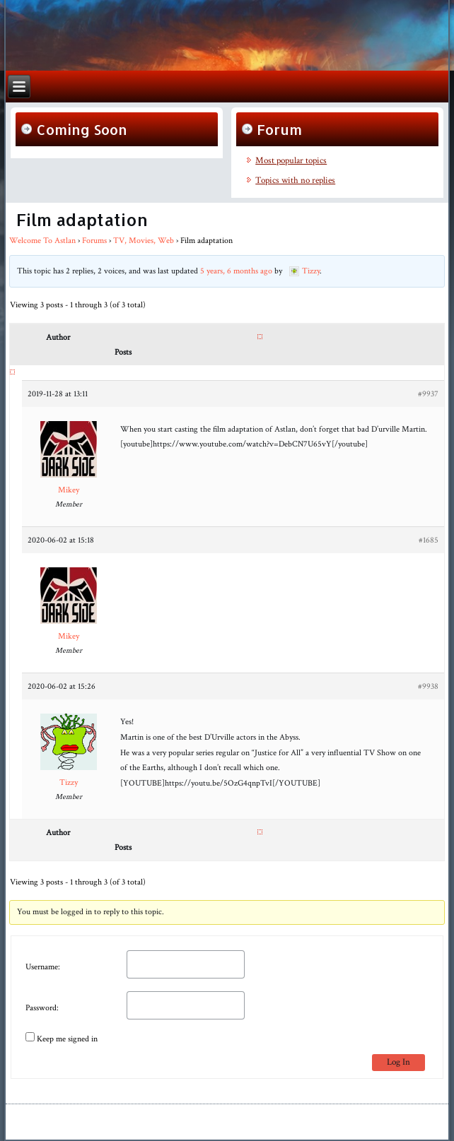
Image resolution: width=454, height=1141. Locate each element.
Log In (398, 1062)
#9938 (428, 686)
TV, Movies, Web (143, 240)
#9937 (428, 394)
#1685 (428, 540)
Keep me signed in (67, 1039)
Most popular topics (291, 161)
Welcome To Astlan (42, 240)
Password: (42, 1008)
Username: (42, 967)
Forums (94, 240)
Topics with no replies (295, 181)
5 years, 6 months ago (236, 271)
